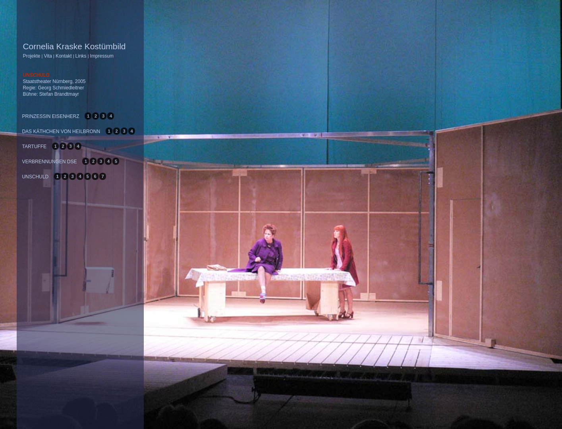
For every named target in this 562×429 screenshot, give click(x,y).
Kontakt (64, 56)
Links (81, 56)
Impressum (102, 56)
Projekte (31, 56)
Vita (48, 56)
